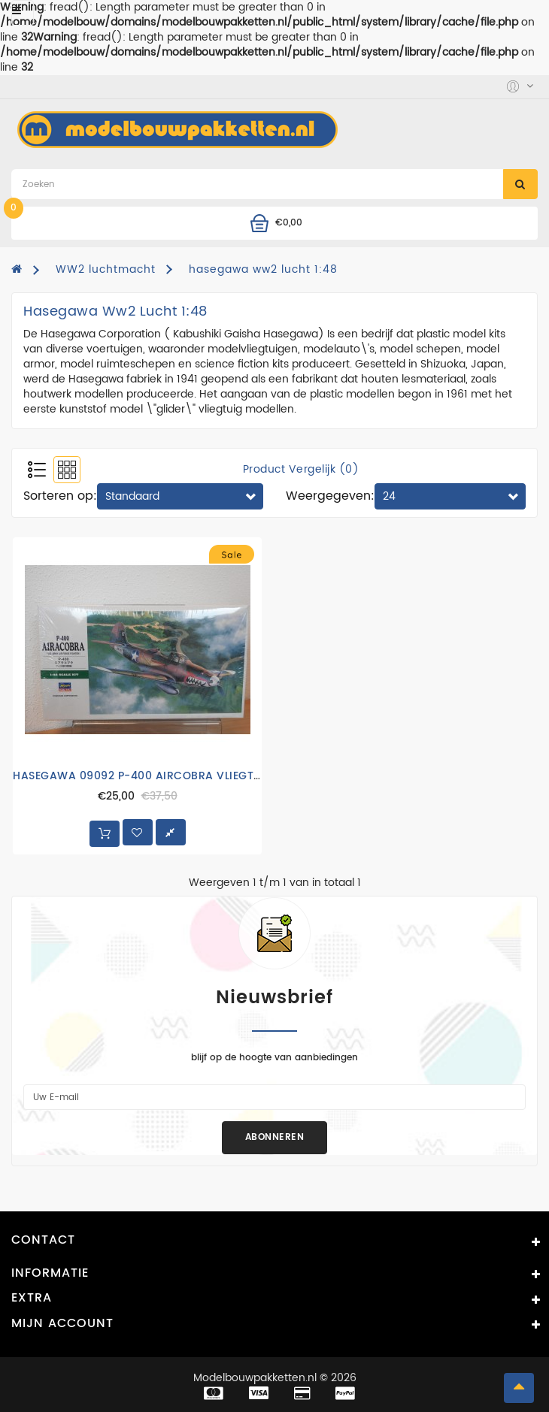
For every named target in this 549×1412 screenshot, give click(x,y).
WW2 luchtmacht (106, 269)
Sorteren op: (60, 496)
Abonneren (275, 1137)
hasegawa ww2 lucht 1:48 (263, 269)
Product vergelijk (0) (301, 469)
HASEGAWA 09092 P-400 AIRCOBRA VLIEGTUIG (143, 776)
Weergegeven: (330, 496)
